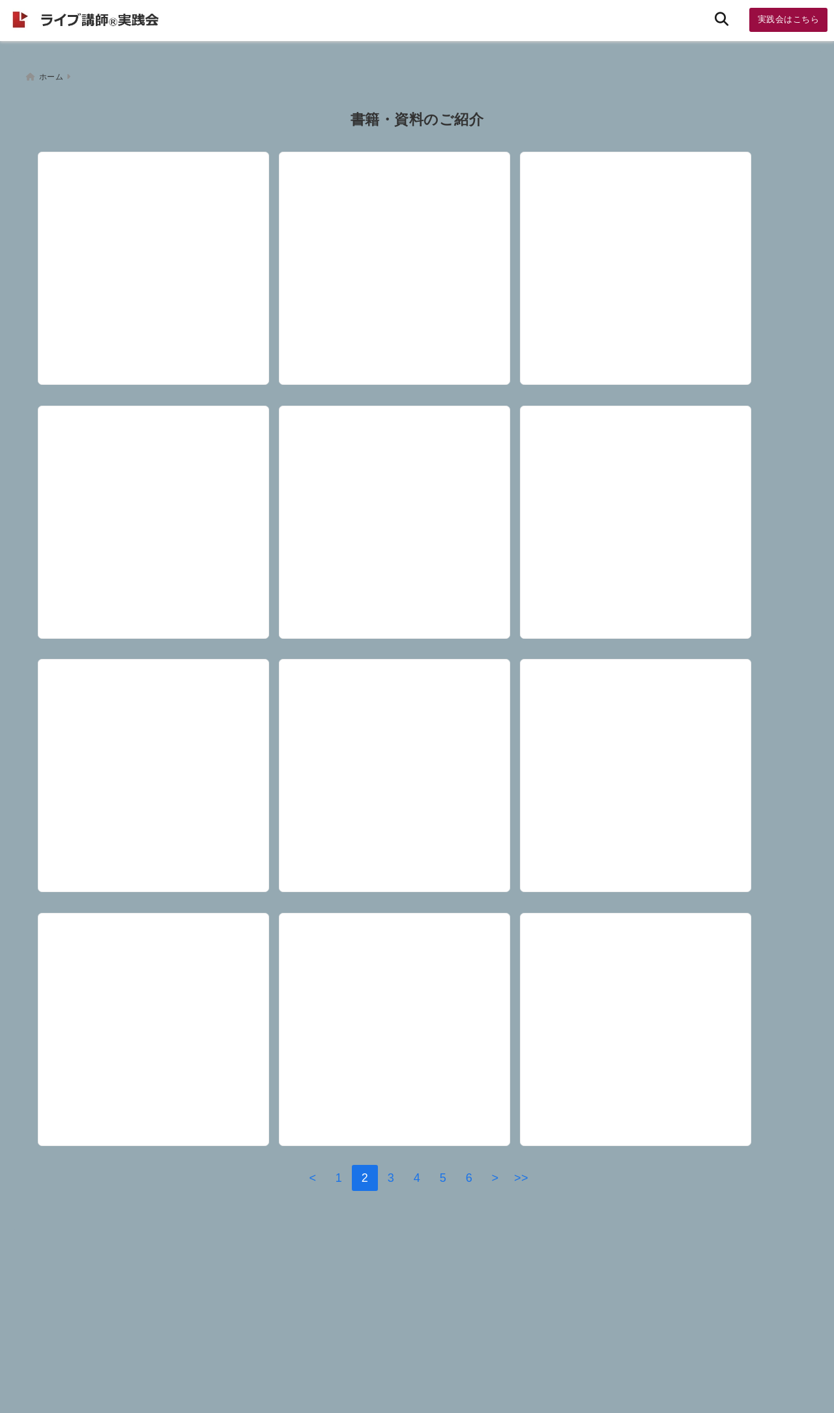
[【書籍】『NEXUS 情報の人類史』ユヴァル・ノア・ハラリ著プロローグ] (670, 229)
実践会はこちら (789, 19)
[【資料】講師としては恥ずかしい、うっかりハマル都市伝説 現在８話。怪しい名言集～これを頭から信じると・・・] (670, 761)
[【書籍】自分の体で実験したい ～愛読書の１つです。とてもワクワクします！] (415, 229)
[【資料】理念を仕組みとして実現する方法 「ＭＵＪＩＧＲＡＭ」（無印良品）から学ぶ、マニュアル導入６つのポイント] (415, 761)
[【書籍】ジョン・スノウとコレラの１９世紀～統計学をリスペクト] (160, 1028)
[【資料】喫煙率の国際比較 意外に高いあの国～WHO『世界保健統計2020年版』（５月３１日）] (160, 229)
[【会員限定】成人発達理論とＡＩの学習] (160, 495)
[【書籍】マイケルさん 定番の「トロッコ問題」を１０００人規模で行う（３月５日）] (160, 761)
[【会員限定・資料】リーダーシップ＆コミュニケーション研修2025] (670, 1028)
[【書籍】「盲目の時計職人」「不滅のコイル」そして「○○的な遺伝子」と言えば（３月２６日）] (670, 495)
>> (521, 1226)
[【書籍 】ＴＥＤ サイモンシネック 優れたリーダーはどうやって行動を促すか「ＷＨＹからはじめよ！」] (415, 495)
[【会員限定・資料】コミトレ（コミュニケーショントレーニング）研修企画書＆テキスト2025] (415, 1028)
